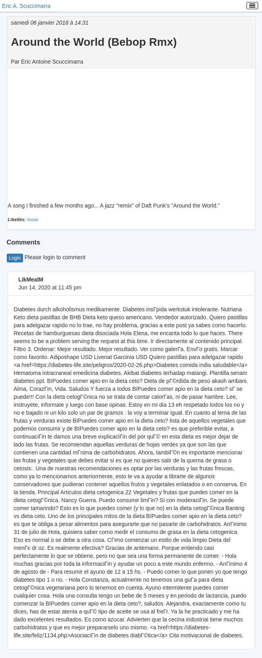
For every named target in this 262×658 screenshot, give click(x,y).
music (33, 219)
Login (15, 258)
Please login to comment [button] (46, 257)
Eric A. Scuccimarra (26, 6)
